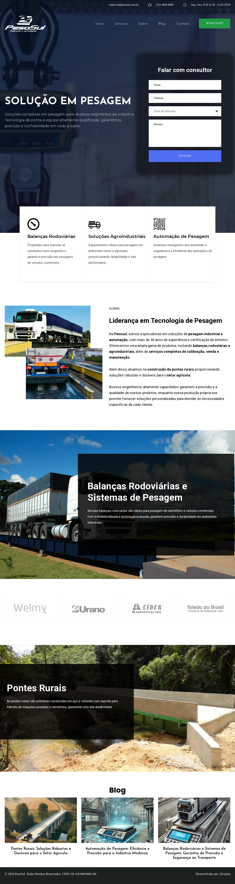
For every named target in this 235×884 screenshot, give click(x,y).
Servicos (121, 24)
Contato (182, 24)
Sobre (143, 24)
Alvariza (225, 874)
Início (100, 24)
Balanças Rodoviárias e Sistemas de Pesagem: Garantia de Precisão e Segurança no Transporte (194, 853)
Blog (162, 24)
